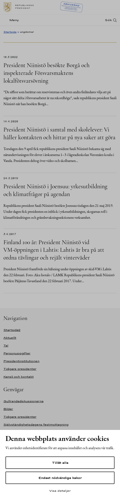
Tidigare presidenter (19, 369)
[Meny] (12, 20)
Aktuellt (9, 338)
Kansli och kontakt (18, 377)
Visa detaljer (60, 491)
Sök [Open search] (108, 20)
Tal (5, 345)
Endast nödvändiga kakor (60, 478)
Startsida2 (11, 330)
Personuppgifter (16, 353)
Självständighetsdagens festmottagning (35, 424)
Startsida (9, 31)
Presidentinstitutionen (21, 361)
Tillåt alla (60, 463)
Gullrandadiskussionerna (23, 401)
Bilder (8, 409)
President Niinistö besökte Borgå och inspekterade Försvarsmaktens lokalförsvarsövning (46, 73)
